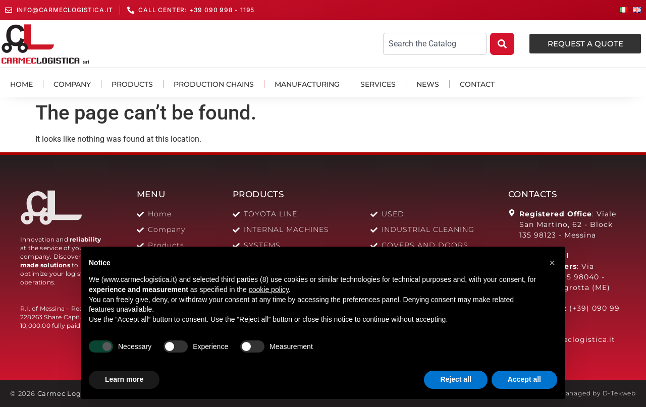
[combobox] (435, 44)
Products (132, 84)
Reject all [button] (455, 379)
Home (21, 84)
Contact (477, 84)
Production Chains (214, 84)
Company (72, 84)
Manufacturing (307, 84)
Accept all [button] (524, 379)
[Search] (502, 44)
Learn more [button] (124, 379)
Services (378, 84)
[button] (552, 263)
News (427, 84)
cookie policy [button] (269, 289)
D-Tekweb (619, 393)
